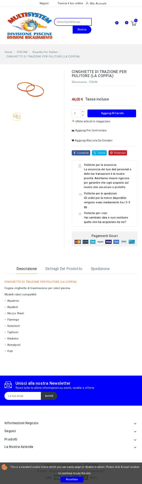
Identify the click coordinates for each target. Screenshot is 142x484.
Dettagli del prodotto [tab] (63, 268)
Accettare (72, 479)
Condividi (83, 153)
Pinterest (120, 153)
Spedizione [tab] (100, 268)
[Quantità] (76, 113)
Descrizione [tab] (26, 268)
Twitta (101, 153)
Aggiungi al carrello (112, 113)
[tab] (118, 269)
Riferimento (79, 82)
